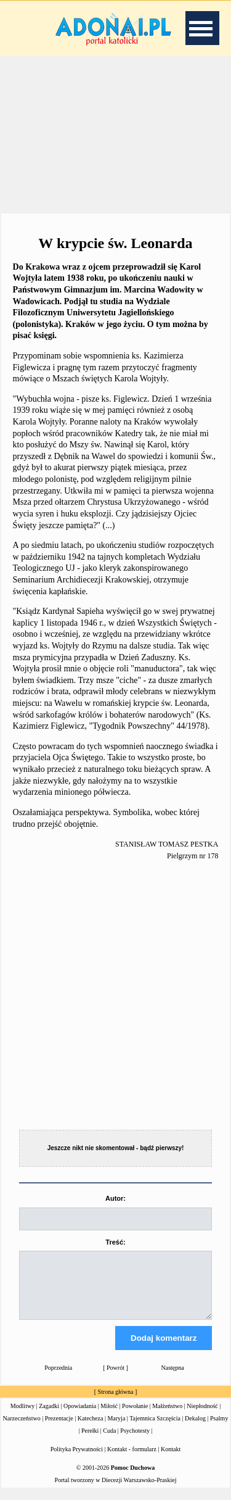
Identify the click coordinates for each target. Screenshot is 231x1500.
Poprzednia (58, 1378)
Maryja (116, 1429)
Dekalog (195, 1429)
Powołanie (135, 1417)
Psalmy (219, 1429)
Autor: (115, 1198)
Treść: (115, 1242)
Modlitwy (22, 1417)
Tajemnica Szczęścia (154, 1429)
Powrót (115, 1378)
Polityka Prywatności (77, 1460)
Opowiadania (79, 1417)
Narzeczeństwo (22, 1429)
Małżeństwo (167, 1417)
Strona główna (115, 1402)
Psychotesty (135, 1441)
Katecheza (90, 1429)
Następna (172, 1378)
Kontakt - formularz (131, 1460)
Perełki (90, 1441)
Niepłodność (202, 1417)
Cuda (109, 1441)
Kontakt (170, 1460)
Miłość (109, 1417)
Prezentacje (59, 1429)
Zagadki (49, 1417)
